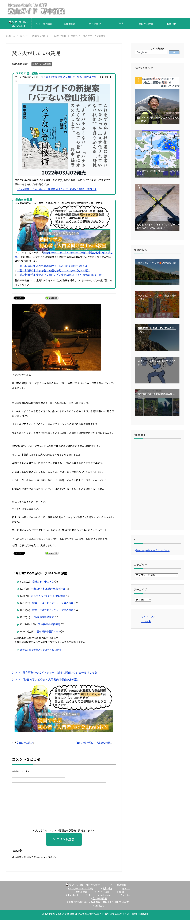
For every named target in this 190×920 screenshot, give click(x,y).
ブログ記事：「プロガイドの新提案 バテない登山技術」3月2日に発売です (56, 189)
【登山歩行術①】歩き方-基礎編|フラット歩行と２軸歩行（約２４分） (54, 266)
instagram (105, 895)
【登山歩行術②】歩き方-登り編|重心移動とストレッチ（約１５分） (53, 270)
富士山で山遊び (24, 742)
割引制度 (107, 888)
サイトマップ (148, 616)
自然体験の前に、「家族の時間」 (94, 742)
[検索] (151, 52)
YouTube (125, 895)
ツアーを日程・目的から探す (19, 24)
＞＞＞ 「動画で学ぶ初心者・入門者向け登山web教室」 (46, 679)
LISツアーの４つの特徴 (80, 888)
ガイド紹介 (95, 24)
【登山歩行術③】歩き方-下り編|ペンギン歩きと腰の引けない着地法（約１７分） (60, 274)
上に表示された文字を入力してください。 (34, 856)
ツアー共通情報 (44, 24)
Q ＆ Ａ (126, 888)
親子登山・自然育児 (42, 64)
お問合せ (171, 24)
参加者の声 (70, 24)
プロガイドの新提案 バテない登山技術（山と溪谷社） (69, 77)
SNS (120, 23)
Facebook (73, 895)
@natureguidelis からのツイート (152, 550)
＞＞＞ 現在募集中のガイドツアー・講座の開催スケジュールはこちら (54, 672)
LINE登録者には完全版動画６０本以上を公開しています (99, 902)
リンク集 (146, 621)
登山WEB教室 (146, 24)
